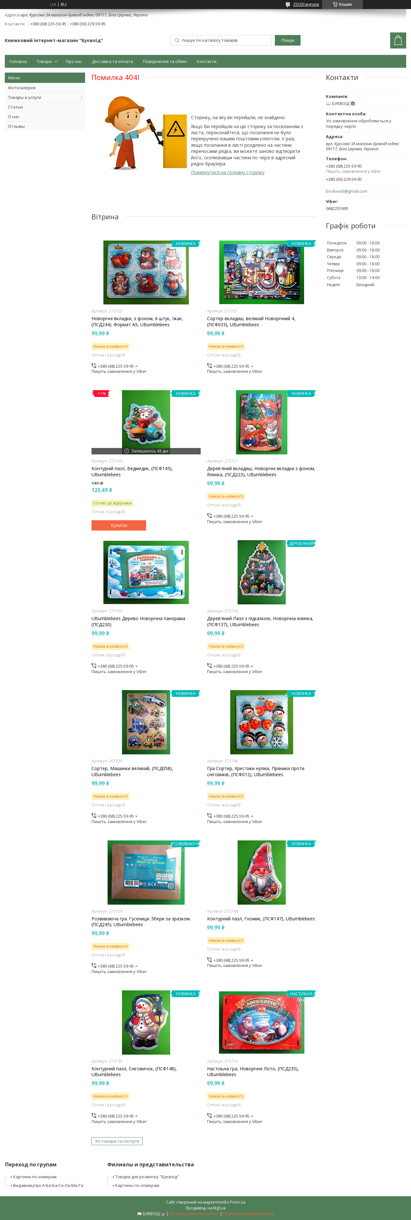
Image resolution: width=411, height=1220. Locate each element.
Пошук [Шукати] (287, 40)
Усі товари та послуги (117, 1141)
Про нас (74, 61)
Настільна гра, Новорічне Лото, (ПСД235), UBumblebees (253, 1071)
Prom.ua (237, 1202)
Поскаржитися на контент (194, 1213)
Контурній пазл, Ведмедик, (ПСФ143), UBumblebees (132, 471)
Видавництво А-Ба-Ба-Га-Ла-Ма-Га (48, 1185)
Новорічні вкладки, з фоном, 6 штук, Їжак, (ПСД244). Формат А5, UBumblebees (137, 321)
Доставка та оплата (112, 61)
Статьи (15, 107)
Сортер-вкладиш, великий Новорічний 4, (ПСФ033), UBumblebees (251, 321)
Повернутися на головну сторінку (228, 172)
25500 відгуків (306, 4)
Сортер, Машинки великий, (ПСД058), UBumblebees (132, 771)
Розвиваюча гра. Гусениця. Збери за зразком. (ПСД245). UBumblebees (141, 921)
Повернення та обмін (165, 61)
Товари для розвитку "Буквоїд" (147, 1177)
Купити (119, 525)
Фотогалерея (21, 88)
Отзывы (16, 126)
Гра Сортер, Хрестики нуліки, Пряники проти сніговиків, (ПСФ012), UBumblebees (255, 771)
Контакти (206, 61)
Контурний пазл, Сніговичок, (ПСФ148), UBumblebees (134, 1071)
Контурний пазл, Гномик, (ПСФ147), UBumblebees (261, 919)
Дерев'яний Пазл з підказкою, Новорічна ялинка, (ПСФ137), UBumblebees (260, 621)
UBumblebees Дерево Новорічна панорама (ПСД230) (138, 621)
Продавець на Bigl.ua (205, 1208)
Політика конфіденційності (248, 1213)
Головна (18, 61)
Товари (44, 61)
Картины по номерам (137, 1185)
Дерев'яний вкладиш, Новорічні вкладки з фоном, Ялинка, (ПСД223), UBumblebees (261, 471)
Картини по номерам (35, 1177)
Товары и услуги (24, 97)
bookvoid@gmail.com (346, 191)
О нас (13, 116)
